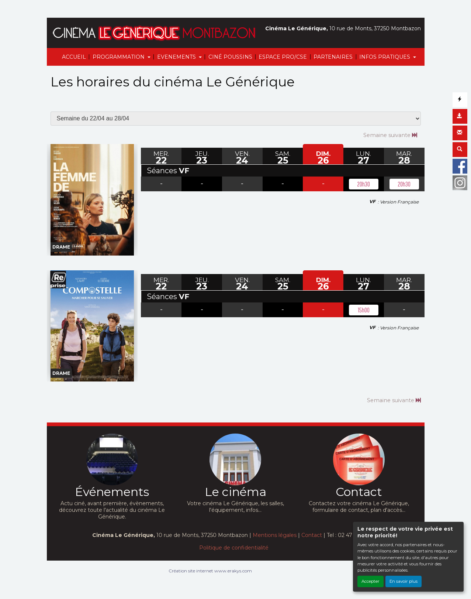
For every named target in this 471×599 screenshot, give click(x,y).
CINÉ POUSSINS (230, 57)
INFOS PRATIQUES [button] (385, 57)
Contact (311, 535)
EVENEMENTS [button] (177, 57)
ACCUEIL (74, 57)
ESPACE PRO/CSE (283, 57)
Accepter (370, 581)
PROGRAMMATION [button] (119, 57)
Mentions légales (275, 535)
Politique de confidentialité (234, 547)
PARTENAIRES (333, 57)
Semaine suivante (390, 134)
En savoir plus (403, 581)
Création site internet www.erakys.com (210, 571)
